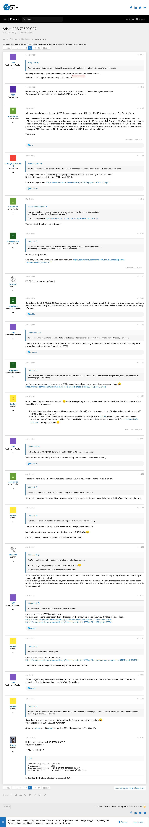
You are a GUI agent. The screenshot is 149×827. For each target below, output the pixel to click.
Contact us (98, 806)
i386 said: (31, 370)
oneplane (13, 306)
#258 (142, 675)
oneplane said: (33, 332)
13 (30, 48)
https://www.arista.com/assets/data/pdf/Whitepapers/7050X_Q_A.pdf (77, 182)
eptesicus (13, 116)
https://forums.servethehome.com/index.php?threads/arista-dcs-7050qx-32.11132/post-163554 (68, 622)
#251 (142, 396)
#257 (142, 639)
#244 (142, 156)
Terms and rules (110, 806)
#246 (142, 233)
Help (131, 806)
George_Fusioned (13, 164)
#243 (142, 108)
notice (38, 728)
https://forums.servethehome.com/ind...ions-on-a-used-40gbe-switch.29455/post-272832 (65, 387)
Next (45, 48)
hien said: (31, 241)
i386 (13, 62)
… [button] (17, 48)
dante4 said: (32, 446)
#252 (142, 439)
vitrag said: (32, 63)
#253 (142, 474)
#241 (142, 55)
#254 (142, 508)
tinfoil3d (13, 284)
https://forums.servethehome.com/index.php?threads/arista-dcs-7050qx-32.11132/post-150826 (68, 619)
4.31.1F (103, 416)
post (50, 728)
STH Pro (7, 806)
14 (34, 48)
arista (29, 33)
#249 (142, 325)
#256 (142, 595)
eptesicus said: (33, 163)
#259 (142, 699)
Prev (8, 48)
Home (136, 806)
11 (21, 48)
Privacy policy (123, 806)
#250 (142, 363)
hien (13, 95)
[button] (5, 19)
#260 (142, 737)
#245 (142, 199)
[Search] (42, 19)
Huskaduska (13, 241)
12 (26, 48)
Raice (13, 745)
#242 (142, 87)
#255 (142, 547)
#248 (142, 298)
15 (39, 48)
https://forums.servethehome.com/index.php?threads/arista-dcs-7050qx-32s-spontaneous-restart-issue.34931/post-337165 (81, 660)
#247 (142, 277)
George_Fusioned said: (36, 207)
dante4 (13, 404)
